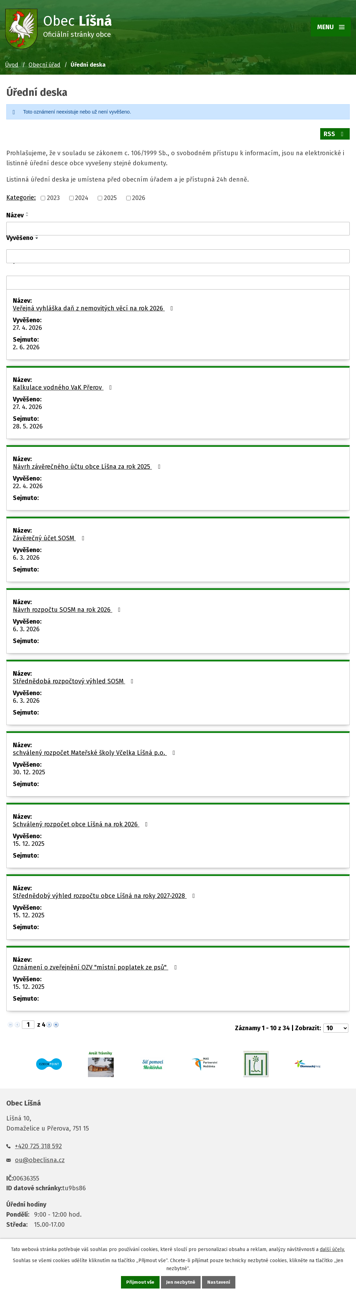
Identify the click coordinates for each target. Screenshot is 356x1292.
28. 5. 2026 (28, 424)
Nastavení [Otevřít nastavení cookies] (219, 1282)
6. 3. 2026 (26, 555)
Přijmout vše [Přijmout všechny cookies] (140, 1282)
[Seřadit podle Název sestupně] (27, 213)
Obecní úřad (44, 64)
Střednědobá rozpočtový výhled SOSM (74, 679)
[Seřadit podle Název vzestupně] (27, 210)
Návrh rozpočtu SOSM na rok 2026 (68, 607)
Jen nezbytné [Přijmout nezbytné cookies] (181, 1282)
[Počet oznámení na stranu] (335, 1026)
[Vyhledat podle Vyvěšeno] (178, 254)
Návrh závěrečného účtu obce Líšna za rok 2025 (88, 464)
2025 (110, 196)
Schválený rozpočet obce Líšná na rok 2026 (82, 822)
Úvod (11, 64)
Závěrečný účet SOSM (50, 536)
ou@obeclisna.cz (40, 1158)
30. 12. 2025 (29, 770)
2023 (53, 196)
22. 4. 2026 (28, 484)
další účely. (332, 1249)
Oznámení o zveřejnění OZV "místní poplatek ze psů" (96, 965)
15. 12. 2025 (28, 841)
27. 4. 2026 (27, 326)
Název (15, 213)
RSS (335, 134)
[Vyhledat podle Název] (178, 227)
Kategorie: (21, 195)
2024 (81, 196)
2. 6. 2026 (26, 345)
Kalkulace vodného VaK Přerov (64, 385)
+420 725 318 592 (38, 1144)
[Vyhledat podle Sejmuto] (178, 280)
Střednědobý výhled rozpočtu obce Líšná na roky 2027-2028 (105, 894)
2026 (138, 196)
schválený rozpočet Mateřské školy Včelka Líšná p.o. (95, 751)
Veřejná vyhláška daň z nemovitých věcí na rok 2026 (94, 306)
